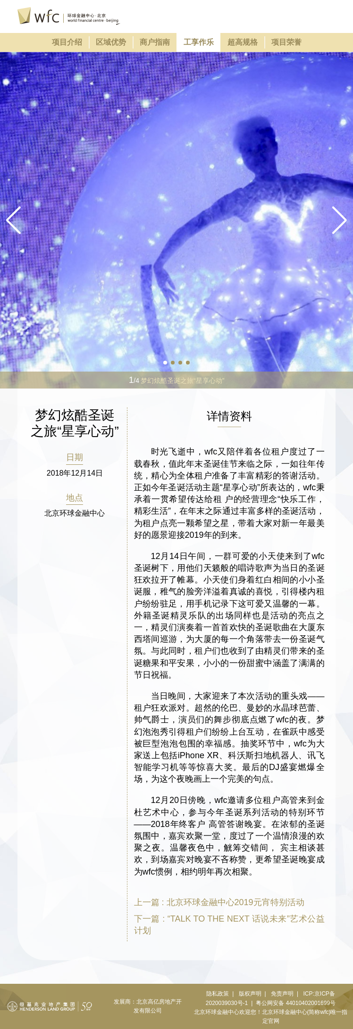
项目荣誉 (286, 42)
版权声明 (250, 993)
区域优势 (111, 42)
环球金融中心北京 (68, 16)
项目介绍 (67, 42)
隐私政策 (217, 993)
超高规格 (242, 42)
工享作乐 (199, 42)
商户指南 (155, 42)
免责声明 (282, 993)
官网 (273, 1021)
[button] (339, 220)
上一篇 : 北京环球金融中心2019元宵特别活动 (219, 902)
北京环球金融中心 (216, 1012)
